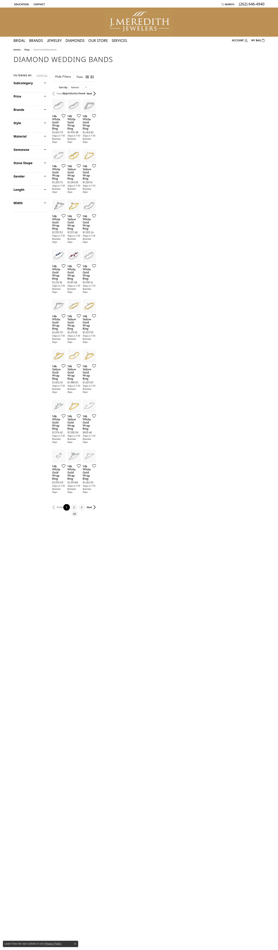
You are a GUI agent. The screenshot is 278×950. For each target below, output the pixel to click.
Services (119, 40)
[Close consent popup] (75, 944)
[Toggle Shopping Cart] (257, 40)
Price (17, 96)
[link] (39, 4)
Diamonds (75, 40)
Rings (27, 49)
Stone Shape (23, 163)
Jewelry (54, 40)
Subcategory (23, 83)
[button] (21, 4)
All (169, 808)
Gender (19, 176)
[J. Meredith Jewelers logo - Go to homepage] (139, 22)
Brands (36, 40)
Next (258, 93)
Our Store (98, 40)
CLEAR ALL (42, 75)
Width (18, 203)
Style (17, 123)
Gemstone (21, 149)
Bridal (19, 40)
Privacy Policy (53, 943)
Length (19, 189)
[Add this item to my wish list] (118, 172)
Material (20, 136)
